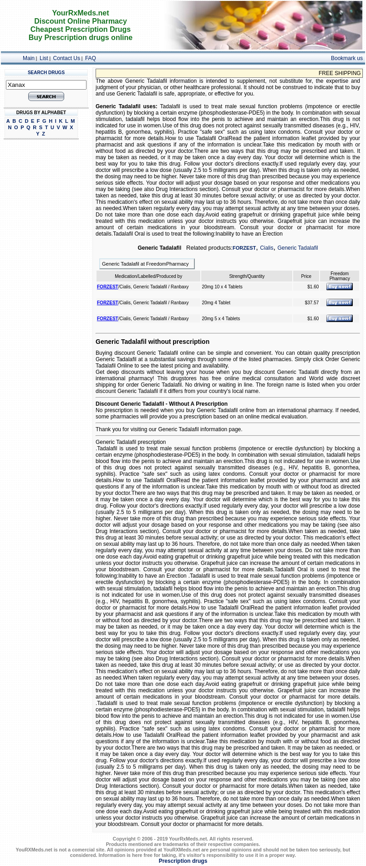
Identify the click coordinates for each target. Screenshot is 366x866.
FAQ (90, 58)
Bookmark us (347, 58)
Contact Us (66, 58)
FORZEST (244, 248)
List (44, 58)
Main (29, 58)
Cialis (266, 248)
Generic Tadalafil (297, 248)
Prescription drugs (183, 861)
